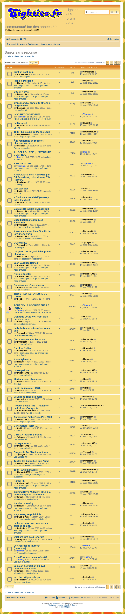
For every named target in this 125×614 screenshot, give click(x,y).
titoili (19, 191)
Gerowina (21, 399)
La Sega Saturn (22, 443)
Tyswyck (21, 245)
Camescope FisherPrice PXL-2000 (33, 417)
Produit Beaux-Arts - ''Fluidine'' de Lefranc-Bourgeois (31, 407)
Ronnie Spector (22, 274)
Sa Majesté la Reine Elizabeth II (31, 209)
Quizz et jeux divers (22, 582)
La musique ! (24, 77)
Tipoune (21, 117)
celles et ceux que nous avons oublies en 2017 (31, 524)
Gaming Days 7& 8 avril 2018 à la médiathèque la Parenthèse (32, 493)
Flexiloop (21, 182)
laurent (20, 125)
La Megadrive (21, 370)
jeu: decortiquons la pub (27, 577)
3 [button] (115, 62)
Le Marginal (20, 123)
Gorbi (19, 322)
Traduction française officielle (59, 605)
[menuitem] (23, 39)
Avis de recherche (22, 148)
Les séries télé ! (21, 401)
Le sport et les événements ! (32, 391)
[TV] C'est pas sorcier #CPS (29, 339)
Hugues (20, 83)
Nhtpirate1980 (23, 134)
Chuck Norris (21, 92)
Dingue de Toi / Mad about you (31, 452)
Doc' (19, 157)
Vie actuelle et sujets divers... (31, 227)
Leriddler (21, 528)
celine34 (21, 146)
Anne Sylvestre (22, 359)
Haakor (20, 551)
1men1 (20, 497)
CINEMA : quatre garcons (28, 434)
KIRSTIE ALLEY (22, 163)
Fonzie (20, 299)
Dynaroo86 (22, 94)
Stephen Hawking (24, 503)
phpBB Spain (65, 607)
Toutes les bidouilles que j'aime (31, 461)
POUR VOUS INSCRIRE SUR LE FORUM (32, 119)
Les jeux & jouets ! (27, 137)
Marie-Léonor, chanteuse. (28, 379)
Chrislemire (22, 74)
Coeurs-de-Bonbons (26, 411)
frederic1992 (23, 265)
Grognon (21, 539)
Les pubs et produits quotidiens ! (33, 519)
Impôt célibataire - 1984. (27, 388)
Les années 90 (20, 110)
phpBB (55, 603)
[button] (118, 63)
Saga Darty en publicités (27, 514)
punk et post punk (24, 72)
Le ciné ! (17, 128)
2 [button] (111, 62)
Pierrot (20, 287)
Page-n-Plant (23, 517)
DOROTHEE (20, 242)
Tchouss (21, 437)
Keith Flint (19, 481)
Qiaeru (74, 605)
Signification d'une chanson (29, 285)
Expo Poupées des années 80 (30, 557)
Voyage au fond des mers (28, 397)
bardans (21, 108)
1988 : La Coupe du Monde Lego (32, 132)
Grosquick (22, 351)
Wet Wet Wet (21, 188)
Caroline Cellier (22, 348)
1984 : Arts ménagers (26, 470)
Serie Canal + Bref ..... (26, 426)
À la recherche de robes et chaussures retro (28, 142)
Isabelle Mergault (23, 80)
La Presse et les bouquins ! (26, 335)
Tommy (20, 310)
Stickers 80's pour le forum (29, 537)
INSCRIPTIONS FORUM (27, 114)
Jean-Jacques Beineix (26, 263)
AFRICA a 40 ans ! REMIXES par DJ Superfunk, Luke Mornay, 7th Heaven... (32, 177)
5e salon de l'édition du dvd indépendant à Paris (29, 567)
